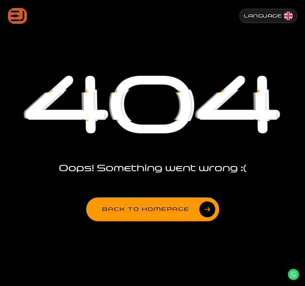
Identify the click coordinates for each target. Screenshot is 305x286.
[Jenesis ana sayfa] (17, 16)
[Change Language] (268, 16)
